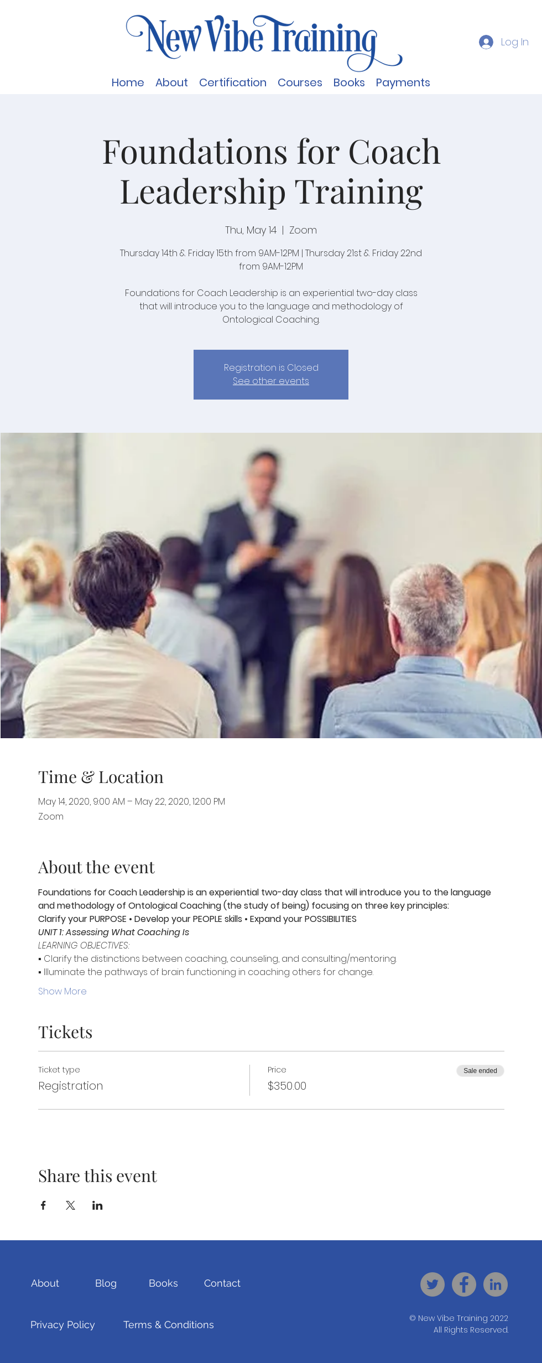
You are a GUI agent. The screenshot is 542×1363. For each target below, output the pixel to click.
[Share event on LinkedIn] (97, 1205)
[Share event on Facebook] (43, 1205)
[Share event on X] (70, 1205)
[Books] (163, 1283)
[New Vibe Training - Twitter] (432, 1284)
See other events (271, 381)
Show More (62, 992)
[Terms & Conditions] (169, 1325)
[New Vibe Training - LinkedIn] (495, 1284)
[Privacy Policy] (62, 1325)
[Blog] (106, 1283)
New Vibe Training (453, 1318)
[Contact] (222, 1283)
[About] (45, 1283)
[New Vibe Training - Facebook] (464, 1284)
